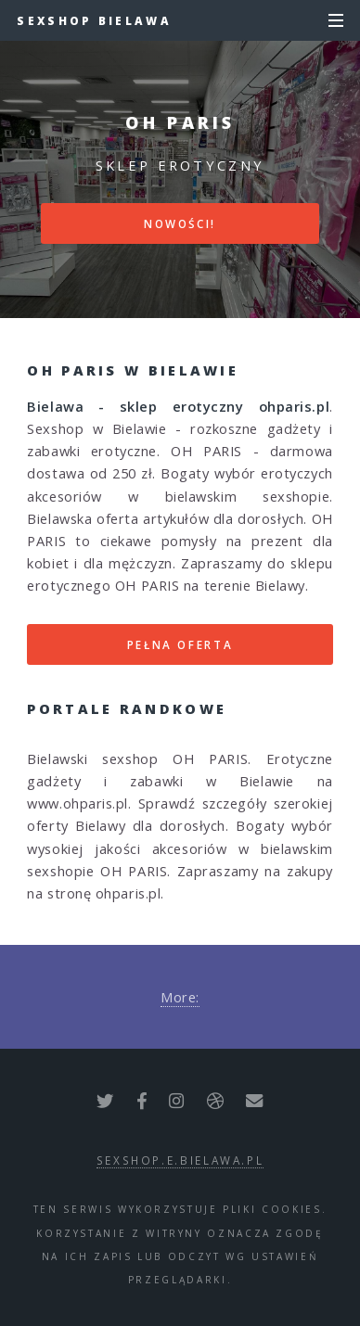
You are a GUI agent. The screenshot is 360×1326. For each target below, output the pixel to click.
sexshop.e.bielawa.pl (180, 1160)
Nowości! (180, 223)
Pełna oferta (180, 644)
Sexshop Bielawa (94, 20)
